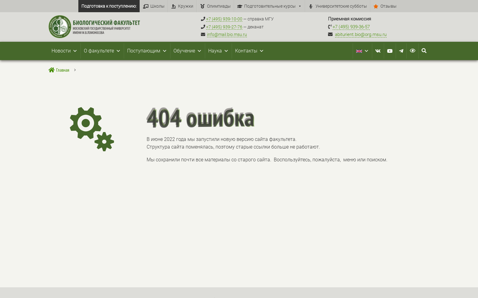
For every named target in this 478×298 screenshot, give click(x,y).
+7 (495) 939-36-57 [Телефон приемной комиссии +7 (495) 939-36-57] (351, 27)
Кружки (185, 6)
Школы (157, 6)
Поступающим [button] (147, 51)
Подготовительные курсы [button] (273, 6)
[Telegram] (401, 51)
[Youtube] (390, 51)
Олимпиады (219, 6)
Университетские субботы (341, 6)
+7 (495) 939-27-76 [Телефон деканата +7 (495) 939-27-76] (224, 26)
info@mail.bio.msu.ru (227, 34)
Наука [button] (218, 51)
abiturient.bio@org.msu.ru (361, 34)
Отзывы (388, 6)
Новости (64, 51)
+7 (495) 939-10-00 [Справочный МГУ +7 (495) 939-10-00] (224, 18)
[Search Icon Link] (424, 51)
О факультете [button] (102, 51)
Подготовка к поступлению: (109, 6)
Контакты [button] (249, 51)
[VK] (378, 51)
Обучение (187, 51)
